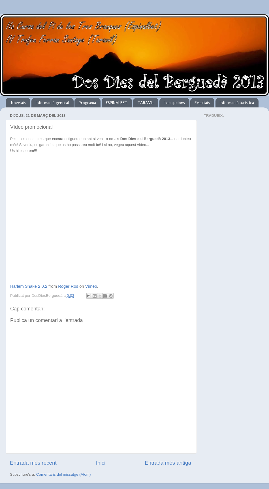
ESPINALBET (116, 102)
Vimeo (91, 286)
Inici (101, 463)
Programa (87, 102)
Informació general (52, 102)
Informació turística (237, 102)
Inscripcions (174, 102)
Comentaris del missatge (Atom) (63, 474)
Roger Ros (68, 286)
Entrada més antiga (168, 463)
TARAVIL (145, 102)
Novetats (18, 102)
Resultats (202, 102)
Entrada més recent (33, 463)
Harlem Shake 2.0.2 (28, 286)
